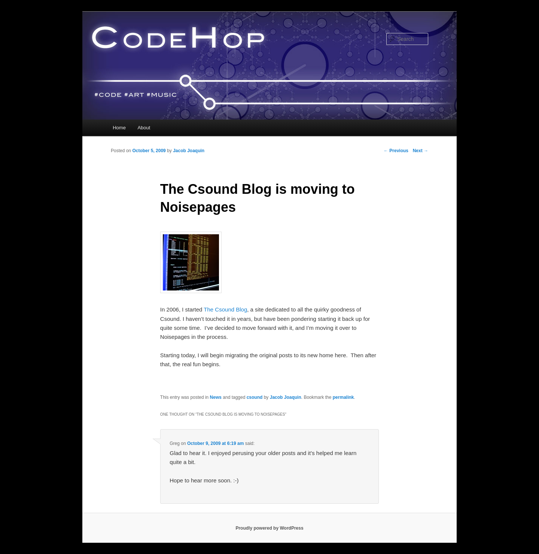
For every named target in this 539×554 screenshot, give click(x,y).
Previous (396, 150)
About (143, 127)
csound (255, 397)
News (216, 397)
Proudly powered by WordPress (269, 528)
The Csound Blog (225, 309)
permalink (343, 397)
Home (119, 127)
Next (420, 150)
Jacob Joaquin (188, 150)
